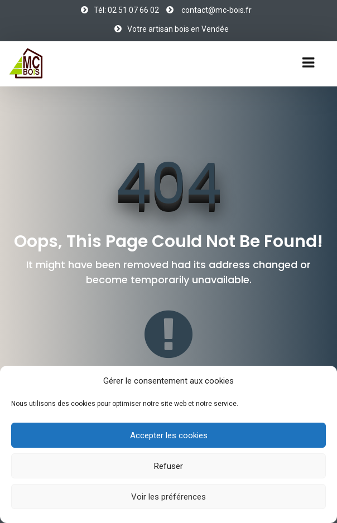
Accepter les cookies (169, 435)
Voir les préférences (168, 497)
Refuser (168, 466)
